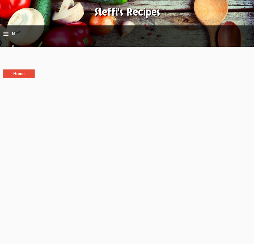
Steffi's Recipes (127, 12)
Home (18, 74)
